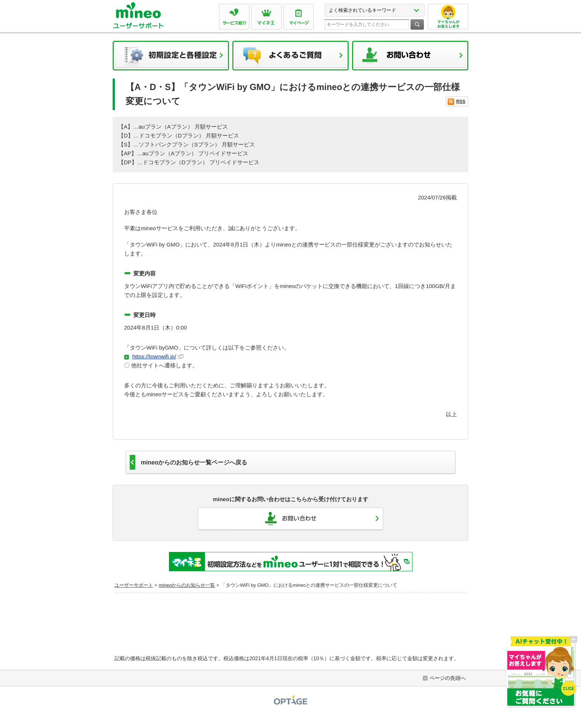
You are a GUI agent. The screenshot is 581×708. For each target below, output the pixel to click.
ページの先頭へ (447, 678)
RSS (460, 101)
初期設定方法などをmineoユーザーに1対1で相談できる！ (290, 561)
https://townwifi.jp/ (157, 356)
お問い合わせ (410, 58)
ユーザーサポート (133, 585)
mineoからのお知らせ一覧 (187, 585)
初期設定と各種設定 (171, 58)
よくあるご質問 (290, 58)
